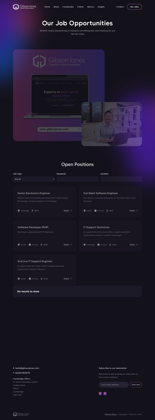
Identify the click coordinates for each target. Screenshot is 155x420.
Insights (101, 7)
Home (47, 7)
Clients (80, 7)
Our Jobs (134, 7)
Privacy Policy (111, 414)
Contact (120, 7)
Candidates (68, 7)
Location (104, 174)
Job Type (17, 174)
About (56, 7)
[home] (24, 7)
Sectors (90, 7)
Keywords (61, 174)
